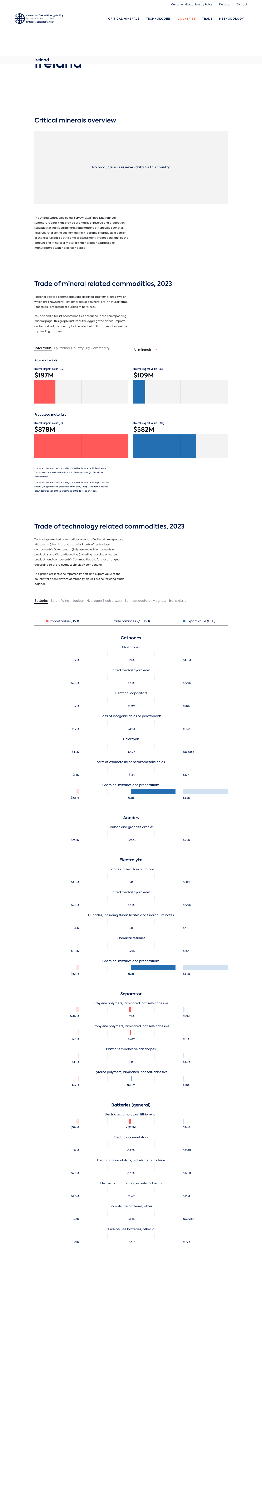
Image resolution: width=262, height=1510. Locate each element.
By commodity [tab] (97, 348)
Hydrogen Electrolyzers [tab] (104, 601)
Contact (241, 4)
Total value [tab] (43, 348)
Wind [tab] (65, 601)
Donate (224, 4)
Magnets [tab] (159, 601)
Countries (187, 18)
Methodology (231, 18)
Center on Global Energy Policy (191, 4)
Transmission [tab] (178, 601)
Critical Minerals (123, 18)
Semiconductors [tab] (137, 601)
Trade (207, 18)
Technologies (158, 18)
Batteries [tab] (41, 601)
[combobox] (146, 350)
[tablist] (81, 348)
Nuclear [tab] (78, 601)
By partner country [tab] (69, 348)
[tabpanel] (131, 930)
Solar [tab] (55, 601)
